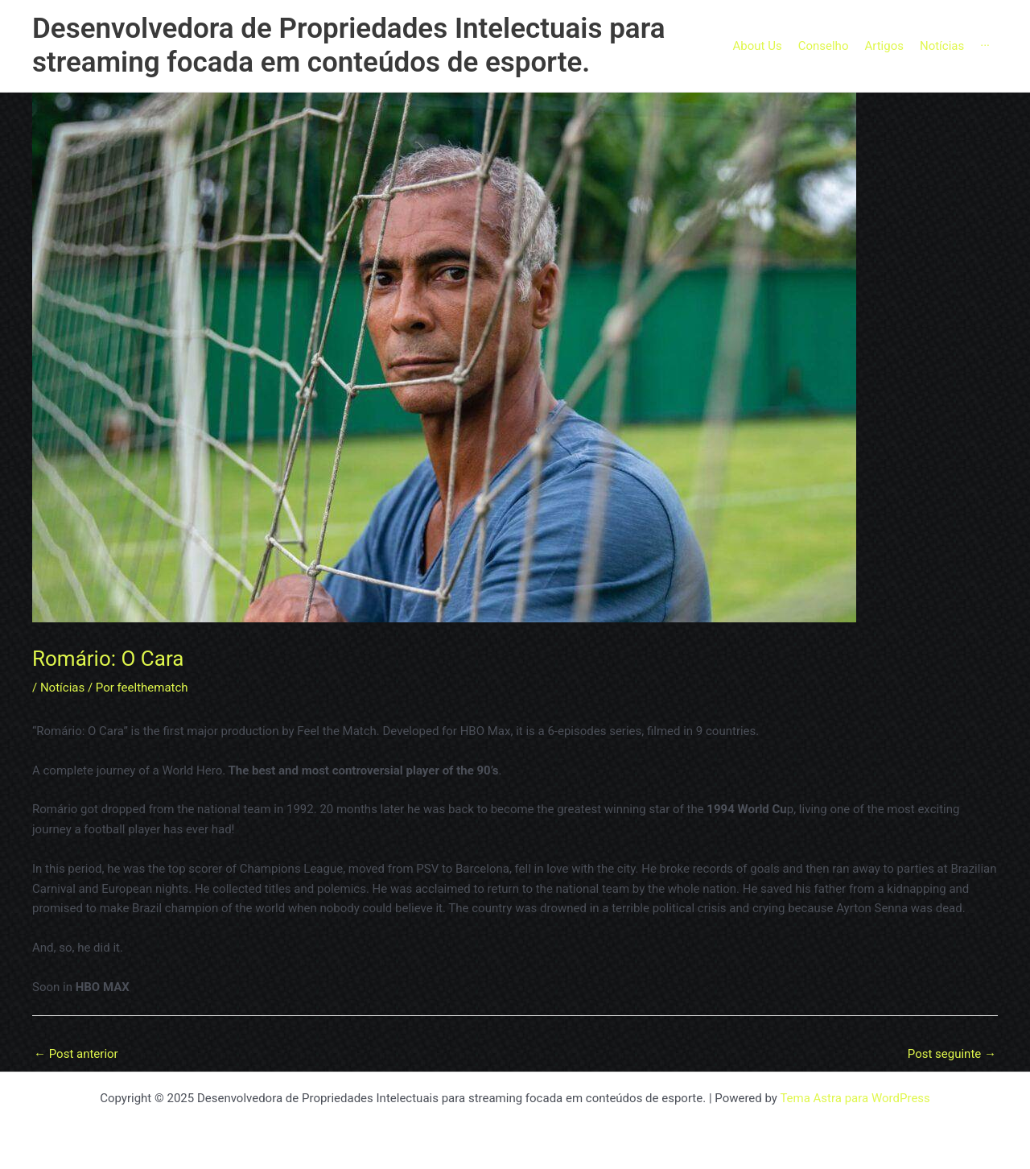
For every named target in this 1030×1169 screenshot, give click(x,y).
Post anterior (76, 1054)
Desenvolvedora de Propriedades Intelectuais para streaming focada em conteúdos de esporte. (348, 45)
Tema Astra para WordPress (854, 1098)
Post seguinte (952, 1054)
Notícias (62, 687)
